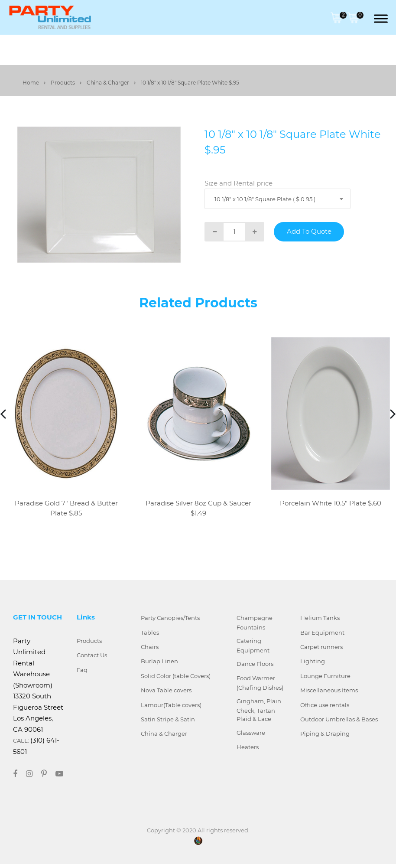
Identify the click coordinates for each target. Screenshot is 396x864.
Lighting (312, 661)
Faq (82, 669)
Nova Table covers (166, 690)
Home (34, 82)
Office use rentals (324, 704)
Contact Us (92, 655)
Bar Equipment (322, 632)
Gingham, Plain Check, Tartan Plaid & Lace (259, 710)
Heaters (248, 746)
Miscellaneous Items (329, 690)
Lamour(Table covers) (171, 704)
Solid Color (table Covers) (176, 675)
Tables (150, 632)
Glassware (251, 732)
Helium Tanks (320, 617)
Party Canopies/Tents (170, 617)
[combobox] (277, 199)
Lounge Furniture (325, 675)
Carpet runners (321, 646)
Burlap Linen (159, 661)
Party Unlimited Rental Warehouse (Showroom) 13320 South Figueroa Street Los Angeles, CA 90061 (38, 685)
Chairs (150, 646)
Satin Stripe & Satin (168, 719)
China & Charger (111, 82)
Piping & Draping (325, 733)
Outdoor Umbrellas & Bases (339, 719)
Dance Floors (255, 663)
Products (66, 82)
